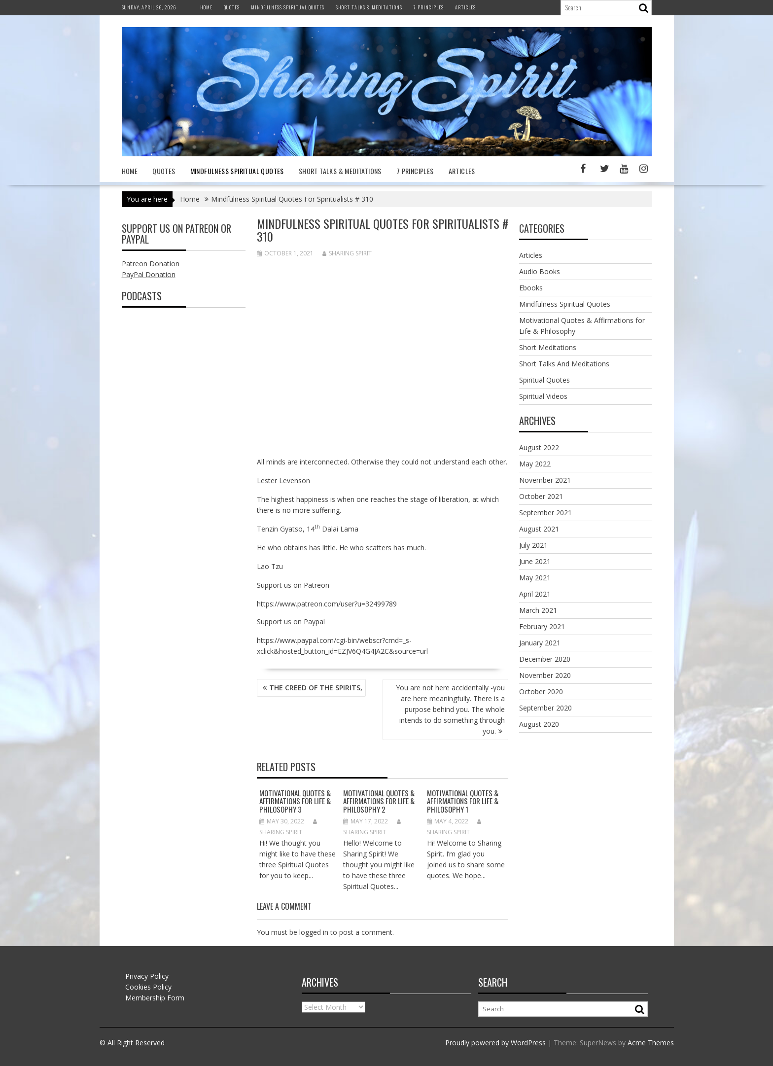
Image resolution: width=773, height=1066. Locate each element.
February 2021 (542, 626)
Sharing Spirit (347, 253)
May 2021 (535, 577)
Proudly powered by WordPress (495, 1042)
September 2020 (545, 707)
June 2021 (535, 561)
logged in (313, 932)
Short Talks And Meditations (564, 363)
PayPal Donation (149, 274)
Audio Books (539, 271)
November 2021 (545, 480)
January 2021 (540, 642)
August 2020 (539, 724)
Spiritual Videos (543, 396)
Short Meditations (547, 347)
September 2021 (545, 512)
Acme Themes (651, 1042)
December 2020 (544, 659)
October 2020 (541, 691)
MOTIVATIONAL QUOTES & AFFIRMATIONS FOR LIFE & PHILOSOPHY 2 (379, 801)
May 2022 (535, 463)
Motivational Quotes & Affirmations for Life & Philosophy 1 (462, 801)
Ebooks (531, 287)
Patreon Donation (150, 263)
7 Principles (429, 7)
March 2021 (538, 610)
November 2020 (545, 675)
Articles (465, 7)
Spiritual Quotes (544, 380)
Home (206, 7)
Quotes (232, 7)
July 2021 (533, 545)
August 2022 (539, 447)
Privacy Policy (147, 976)
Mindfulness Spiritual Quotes (287, 7)
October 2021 (541, 496)
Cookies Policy (148, 987)
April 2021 (535, 594)
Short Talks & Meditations (369, 7)
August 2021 (539, 528)
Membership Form (154, 997)
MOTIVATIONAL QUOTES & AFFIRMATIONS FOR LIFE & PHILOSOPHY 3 (295, 801)
